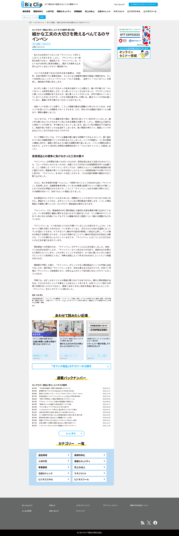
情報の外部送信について (139, 505)
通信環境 (42, 455)
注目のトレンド (45, 473)
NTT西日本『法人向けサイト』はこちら (143, 4)
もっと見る (71, 433)
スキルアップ (46, 44)
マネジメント (80, 473)
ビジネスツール (39, 22)
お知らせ (52, 505)
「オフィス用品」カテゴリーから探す (71, 366)
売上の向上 (79, 467)
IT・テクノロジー (92, 355)
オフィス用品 (51, 22)
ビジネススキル (45, 479)
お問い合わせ (54, 511)
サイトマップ (80, 511)
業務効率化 (79, 455)
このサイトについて (83, 505)
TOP (30, 22)
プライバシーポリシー (111, 505)
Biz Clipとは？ (119, 4)
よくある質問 (26, 511)
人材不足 (42, 461)
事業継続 (42, 467)
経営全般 (36, 355)
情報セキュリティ (82, 461)
